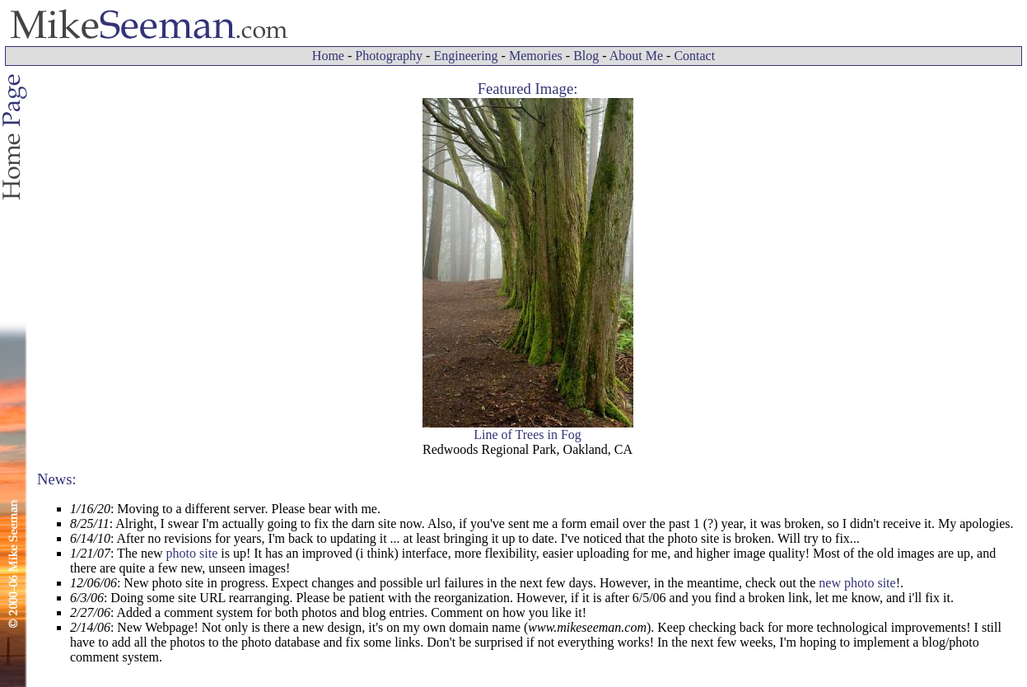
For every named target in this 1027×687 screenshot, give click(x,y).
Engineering (465, 56)
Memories (536, 56)
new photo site (857, 583)
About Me (636, 56)
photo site (192, 553)
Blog (586, 56)
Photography (388, 56)
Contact (694, 56)
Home (328, 56)
